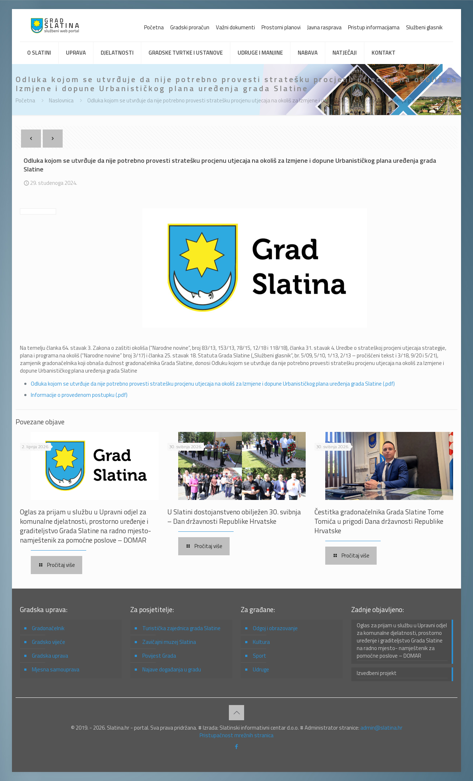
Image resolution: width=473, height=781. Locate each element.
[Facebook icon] (236, 746)
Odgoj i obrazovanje (275, 628)
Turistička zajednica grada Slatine (181, 628)
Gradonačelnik (48, 628)
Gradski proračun (189, 27)
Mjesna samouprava (55, 669)
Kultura (261, 642)
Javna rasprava (324, 27)
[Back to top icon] (236, 712)
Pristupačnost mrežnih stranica (236, 735)
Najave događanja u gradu (171, 669)
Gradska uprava (50, 655)
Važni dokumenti (235, 27)
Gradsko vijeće (48, 642)
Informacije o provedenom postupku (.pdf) (79, 395)
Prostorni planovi (281, 27)
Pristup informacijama (373, 27)
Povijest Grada (159, 655)
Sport (259, 655)
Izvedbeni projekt (377, 673)
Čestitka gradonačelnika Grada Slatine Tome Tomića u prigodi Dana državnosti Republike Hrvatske (379, 521)
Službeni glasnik (424, 27)
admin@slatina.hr (381, 727)
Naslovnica (61, 100)
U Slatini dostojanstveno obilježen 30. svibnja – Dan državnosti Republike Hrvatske (234, 516)
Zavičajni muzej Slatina (169, 642)
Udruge (261, 669)
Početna (154, 27)
